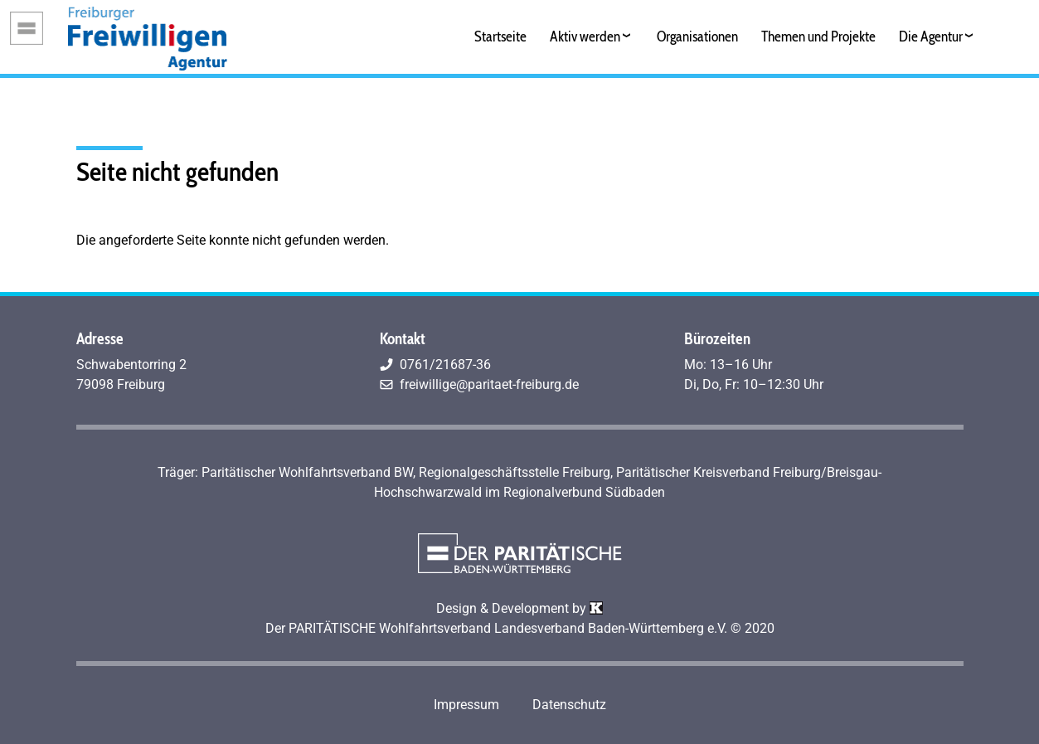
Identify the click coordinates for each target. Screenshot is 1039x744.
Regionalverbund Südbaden (584, 492)
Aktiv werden (585, 36)
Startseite (500, 36)
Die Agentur (931, 36)
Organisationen (697, 36)
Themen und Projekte (818, 36)
